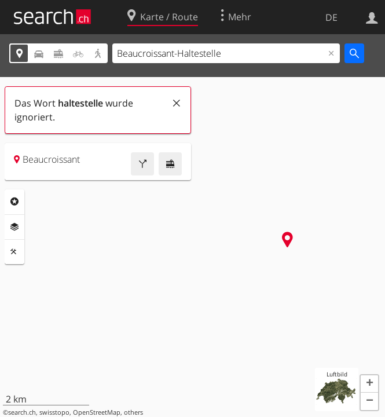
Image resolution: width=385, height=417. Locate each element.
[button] (369, 384)
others (133, 412)
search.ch (22, 412)
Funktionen (14, 252)
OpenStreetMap (96, 412)
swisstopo (54, 412)
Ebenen (14, 227)
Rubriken (14, 201)
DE (331, 17)
